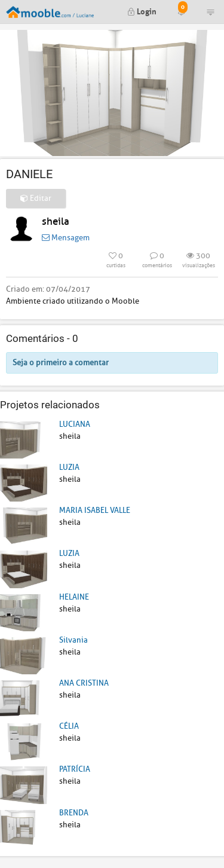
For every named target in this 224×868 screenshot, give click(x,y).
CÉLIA (69, 726)
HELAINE (74, 597)
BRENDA (73, 813)
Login (142, 10)
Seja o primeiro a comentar (61, 362)
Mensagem (66, 238)
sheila (55, 221)
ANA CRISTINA (84, 683)
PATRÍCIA (74, 769)
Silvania (73, 640)
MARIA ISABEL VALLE (94, 510)
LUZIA (69, 467)
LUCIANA (74, 424)
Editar (35, 198)
